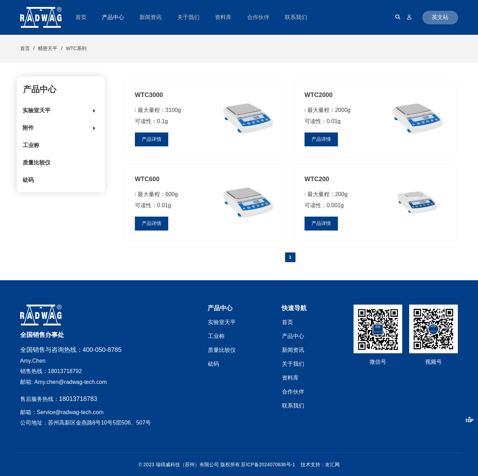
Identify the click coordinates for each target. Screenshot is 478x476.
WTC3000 (149, 94)
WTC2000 (319, 94)
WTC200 (317, 179)
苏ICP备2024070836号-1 (268, 464)
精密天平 (47, 48)
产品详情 (151, 139)
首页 (25, 48)
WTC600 (147, 179)
